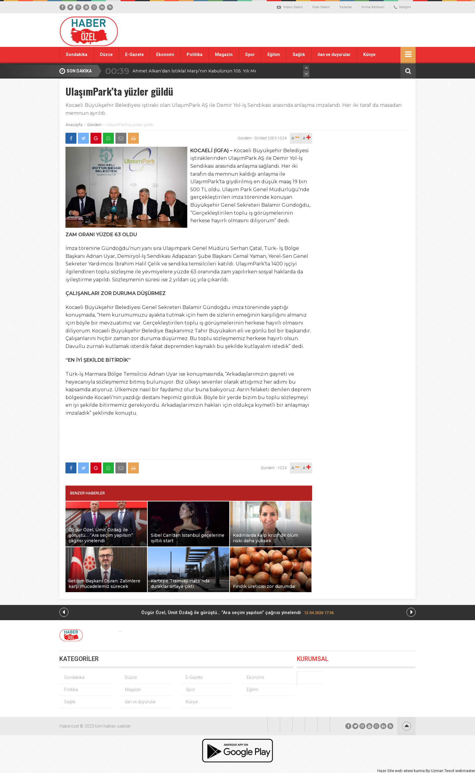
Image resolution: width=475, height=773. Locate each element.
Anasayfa (74, 124)
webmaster (465, 770)
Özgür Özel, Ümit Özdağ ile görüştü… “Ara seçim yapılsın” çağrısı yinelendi (237, 612)
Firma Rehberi (372, 7)
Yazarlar (345, 7)
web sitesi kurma (410, 770)
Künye (369, 54)
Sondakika (76, 54)
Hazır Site (385, 770)
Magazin (224, 54)
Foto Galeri (321, 7)
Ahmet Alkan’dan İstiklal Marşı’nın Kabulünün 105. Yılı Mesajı (198, 71)
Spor (250, 54)
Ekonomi (165, 54)
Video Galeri (290, 7)
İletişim (402, 7)
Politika (194, 54)
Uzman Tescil (442, 770)
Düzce (106, 54)
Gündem (94, 124)
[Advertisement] (306, 30)
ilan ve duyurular (334, 54)
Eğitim (273, 54)
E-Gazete (134, 54)
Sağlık (299, 54)
